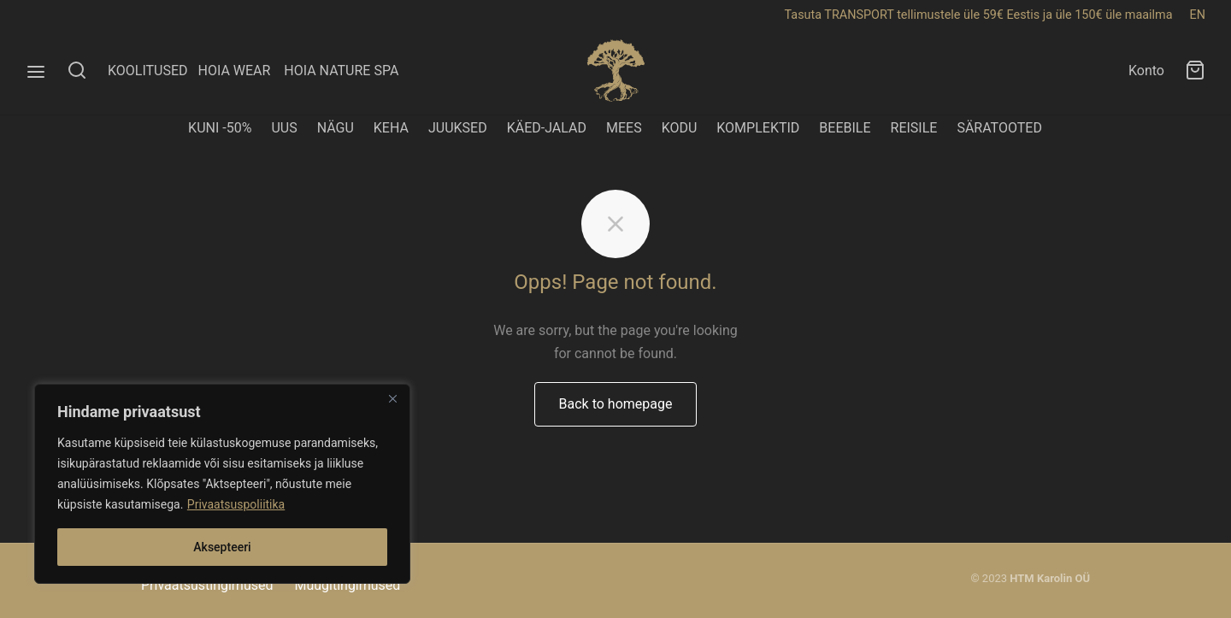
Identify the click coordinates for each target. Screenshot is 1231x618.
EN (1197, 15)
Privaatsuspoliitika (236, 504)
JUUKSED (457, 128)
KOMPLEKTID (757, 128)
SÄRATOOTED (999, 128)
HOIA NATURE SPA (341, 70)
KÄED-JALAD (546, 128)
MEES (624, 128)
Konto (1146, 70)
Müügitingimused (347, 585)
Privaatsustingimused (207, 585)
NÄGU (335, 128)
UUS (284, 128)
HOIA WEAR (240, 70)
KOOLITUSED (148, 70)
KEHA (391, 128)
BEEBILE (844, 128)
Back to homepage (616, 404)
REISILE (914, 128)
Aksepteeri (221, 547)
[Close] (392, 398)
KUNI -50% (219, 128)
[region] (222, 484)
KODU (680, 128)
